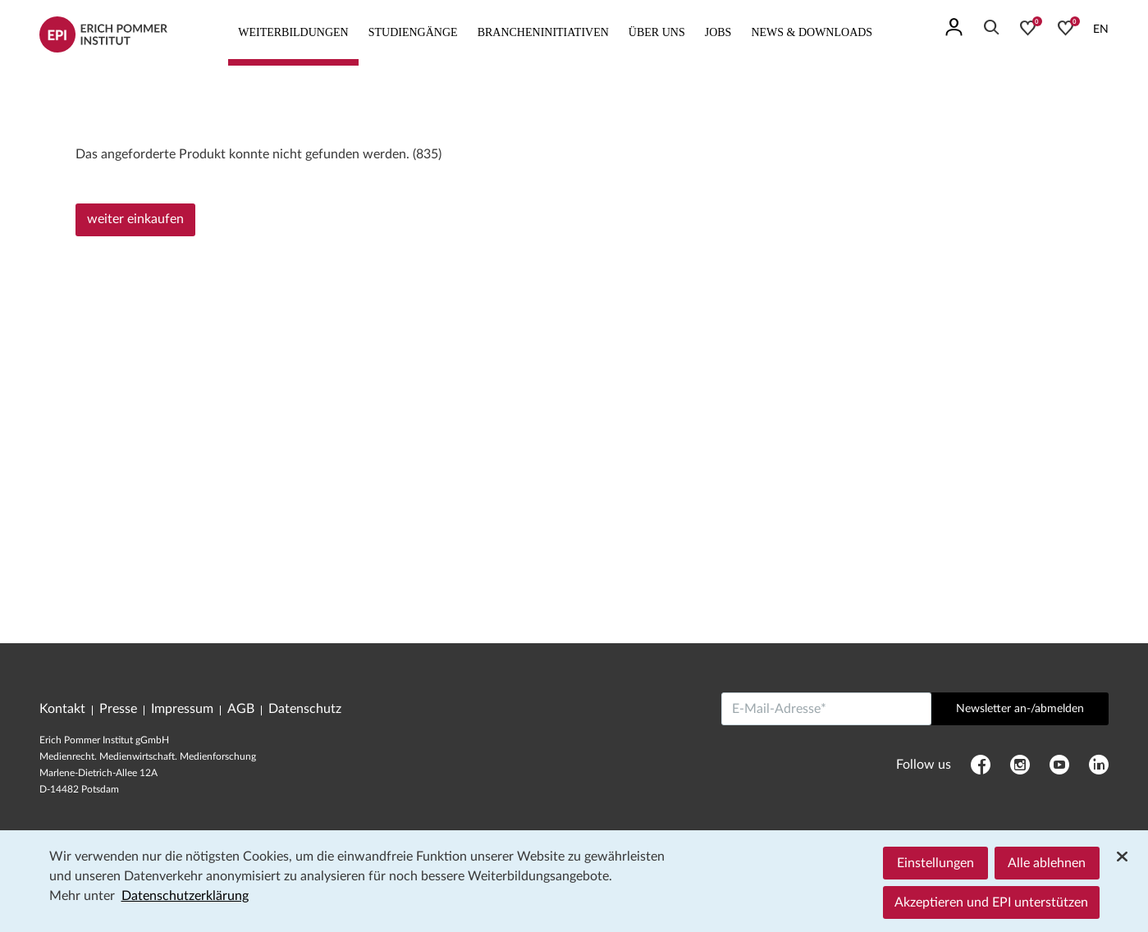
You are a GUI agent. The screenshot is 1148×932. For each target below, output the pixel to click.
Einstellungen (935, 863)
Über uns (657, 32)
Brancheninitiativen (543, 32)
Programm (102, 89)
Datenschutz (304, 709)
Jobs (718, 32)
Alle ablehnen (1047, 863)
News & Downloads (811, 32)
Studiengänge (413, 32)
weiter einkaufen (135, 219)
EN (1101, 29)
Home (52, 89)
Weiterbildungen (293, 32)
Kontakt (62, 709)
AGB (240, 709)
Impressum (182, 709)
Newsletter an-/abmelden (1020, 709)
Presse (118, 709)
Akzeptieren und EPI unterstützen (991, 902)
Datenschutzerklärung (185, 895)
